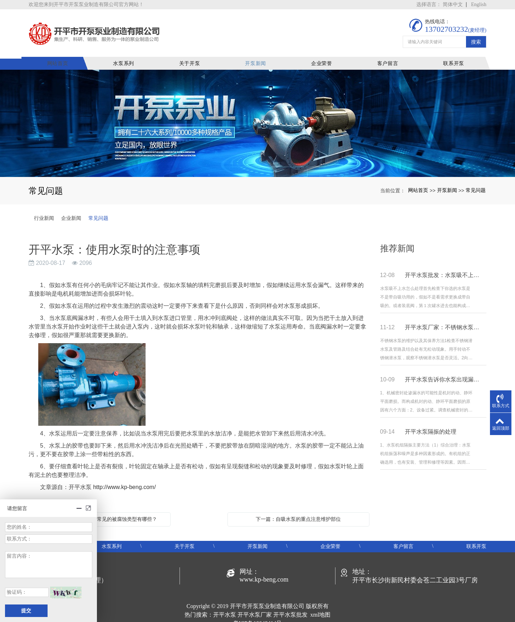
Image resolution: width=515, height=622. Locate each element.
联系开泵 (453, 55)
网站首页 (61, 55)
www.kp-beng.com (264, 571)
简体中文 (453, 4)
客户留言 (388, 55)
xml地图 (320, 606)
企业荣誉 (322, 55)
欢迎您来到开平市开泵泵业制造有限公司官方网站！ (86, 4)
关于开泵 (192, 55)
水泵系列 (126, 55)
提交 (26, 610)
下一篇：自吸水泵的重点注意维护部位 (298, 511)
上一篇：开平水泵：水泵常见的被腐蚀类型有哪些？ (99, 511)
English (478, 4)
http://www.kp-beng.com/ (124, 479)
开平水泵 (224, 606)
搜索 (476, 36)
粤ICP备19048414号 (257, 615)
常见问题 (476, 181)
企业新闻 (71, 210)
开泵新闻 (257, 55)
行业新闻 (44, 210)
